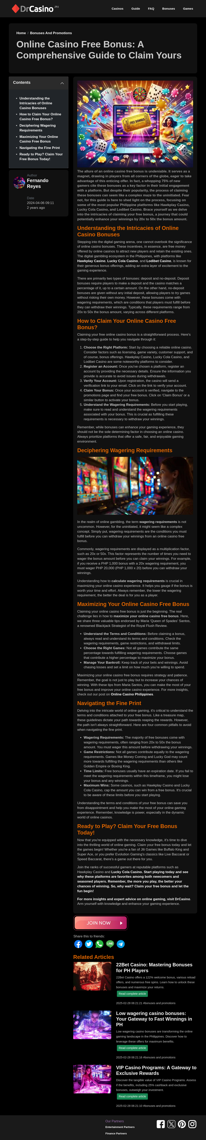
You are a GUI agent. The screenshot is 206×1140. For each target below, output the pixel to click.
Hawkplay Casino (91, 261)
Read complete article (132, 993)
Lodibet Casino (158, 261)
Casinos (117, 8)
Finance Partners (116, 1133)
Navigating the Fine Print (40, 148)
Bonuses (168, 8)
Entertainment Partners (120, 1127)
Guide (135, 8)
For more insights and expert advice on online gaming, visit (126, 899)
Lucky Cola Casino (122, 261)
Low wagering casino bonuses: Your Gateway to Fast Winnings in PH (154, 1019)
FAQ (151, 8)
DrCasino (182, 899)
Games (188, 8)
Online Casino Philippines (132, 694)
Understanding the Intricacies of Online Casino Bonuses (36, 103)
